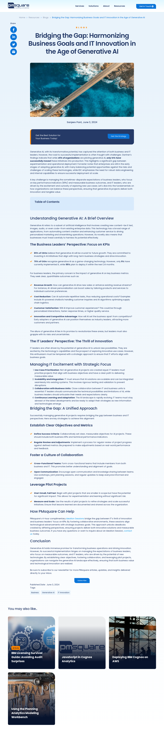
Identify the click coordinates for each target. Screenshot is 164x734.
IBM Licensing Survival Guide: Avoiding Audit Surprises (26, 657)
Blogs (46, 17)
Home (22, 17)
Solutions (94, 6)
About (106, 6)
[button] (80, 6)
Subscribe (82, 580)
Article (16, 648)
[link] (31, 642)
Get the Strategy (118, 136)
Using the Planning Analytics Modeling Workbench (25, 713)
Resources (119, 6)
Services (79, 6)
